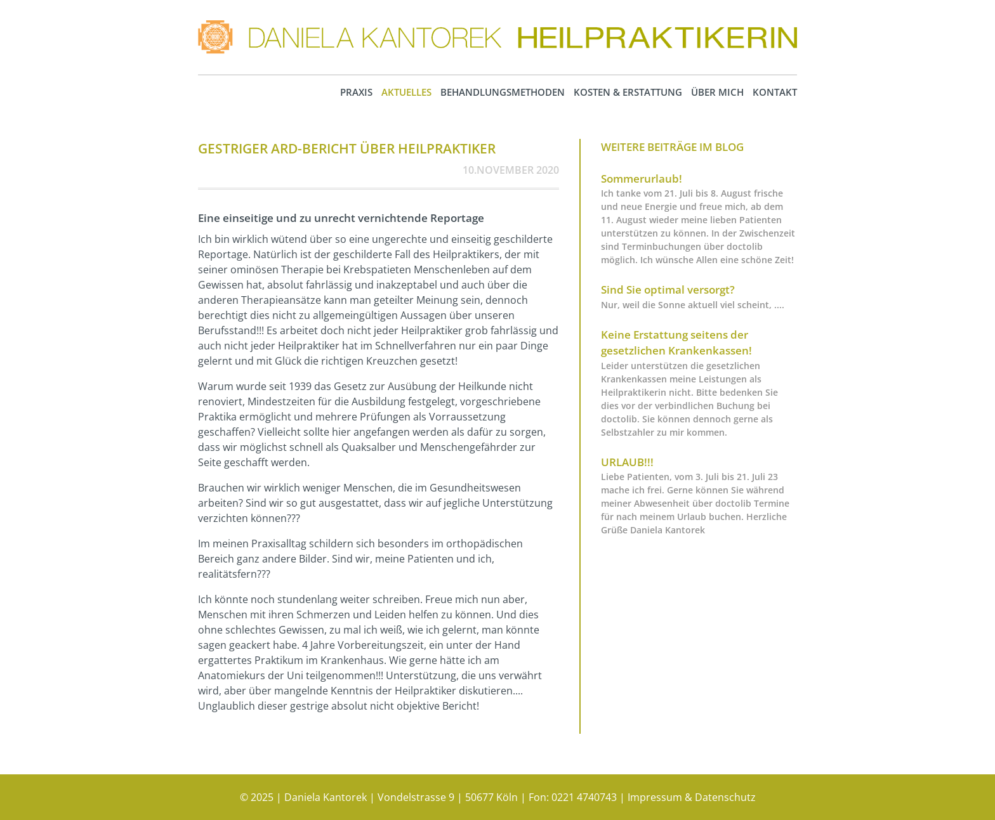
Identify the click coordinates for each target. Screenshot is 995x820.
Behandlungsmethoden (502, 92)
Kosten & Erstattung (628, 92)
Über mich (717, 92)
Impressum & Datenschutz (692, 797)
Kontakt (775, 92)
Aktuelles (406, 92)
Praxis (356, 92)
